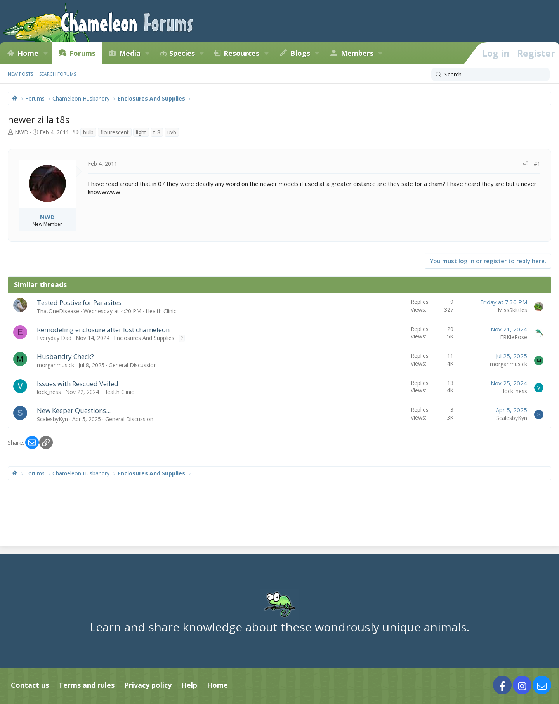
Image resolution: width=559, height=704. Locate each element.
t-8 (156, 132)
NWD (21, 132)
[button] (45, 53)
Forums (82, 53)
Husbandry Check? (65, 356)
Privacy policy (148, 685)
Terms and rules (87, 685)
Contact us (30, 685)
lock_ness (49, 391)
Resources (241, 53)
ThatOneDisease (58, 311)
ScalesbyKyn (52, 419)
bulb (88, 132)
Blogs (300, 53)
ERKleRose (513, 337)
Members (357, 53)
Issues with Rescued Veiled (77, 383)
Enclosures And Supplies (144, 338)
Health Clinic (161, 311)
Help (189, 685)
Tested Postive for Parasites (79, 302)
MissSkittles (512, 310)
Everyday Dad (54, 338)
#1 (537, 163)
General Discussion (133, 365)
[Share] (525, 164)
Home (27, 53)
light (141, 132)
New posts (20, 74)
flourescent (115, 132)
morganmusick (55, 365)
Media (130, 53)
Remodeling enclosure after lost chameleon (103, 329)
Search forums (57, 74)
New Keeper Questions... (74, 410)
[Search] (490, 74)
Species (182, 53)
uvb (171, 132)
